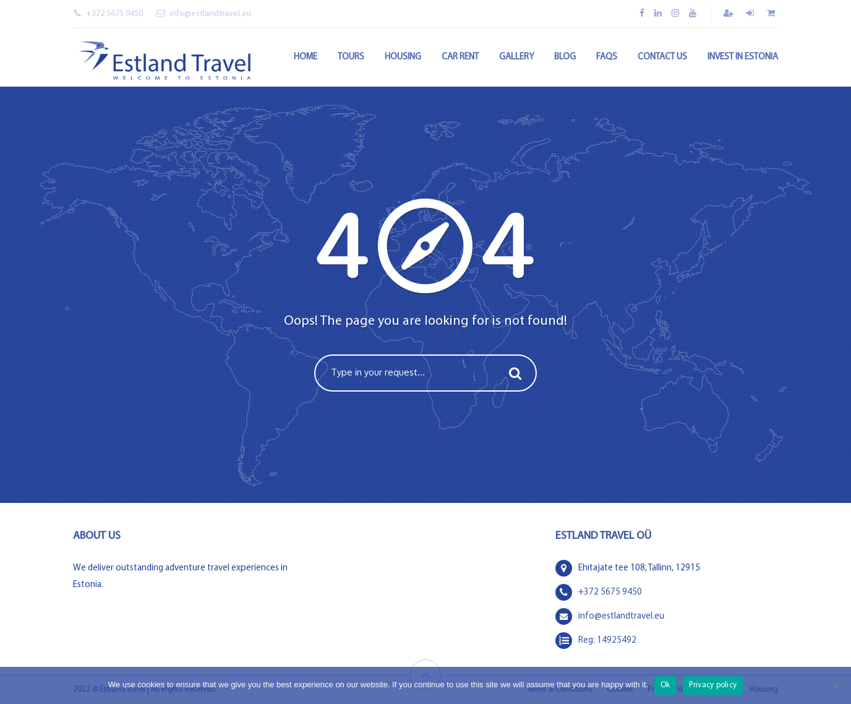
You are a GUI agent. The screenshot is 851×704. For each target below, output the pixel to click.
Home (305, 57)
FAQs (606, 57)
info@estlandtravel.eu (203, 14)
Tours (351, 57)
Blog (565, 57)
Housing (403, 57)
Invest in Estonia (743, 57)
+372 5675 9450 (108, 14)
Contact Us (662, 57)
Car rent (460, 57)
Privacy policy (713, 685)
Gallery (516, 57)
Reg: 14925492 (607, 640)
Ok (665, 685)
